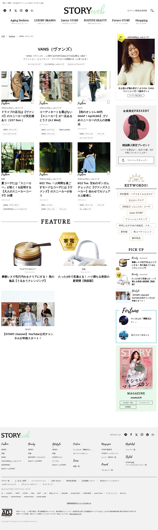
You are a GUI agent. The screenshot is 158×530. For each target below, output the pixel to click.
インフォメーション (38, 481)
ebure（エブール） (48, 130)
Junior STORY (136, 213)
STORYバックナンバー (109, 453)
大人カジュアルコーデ (76, 64)
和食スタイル (53, 493)
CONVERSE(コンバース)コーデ (15, 209)
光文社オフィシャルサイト (109, 481)
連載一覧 (76, 466)
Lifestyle (56, 444)
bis (45, 493)
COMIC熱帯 (87, 493)
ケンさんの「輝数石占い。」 (83, 450)
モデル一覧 (5, 481)
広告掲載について (88, 481)
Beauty (31, 444)
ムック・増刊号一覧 (108, 457)
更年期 (124, 232)
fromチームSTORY (8, 469)
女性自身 (65, 493)
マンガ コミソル (111, 493)
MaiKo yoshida (64, 130)
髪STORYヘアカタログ (36, 457)
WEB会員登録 (71, 481)
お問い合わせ (56, 481)
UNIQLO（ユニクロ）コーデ (136, 206)
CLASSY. (9, 493)
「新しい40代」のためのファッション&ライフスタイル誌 (22, 3)
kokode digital (41, 496)
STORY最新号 (106, 450)
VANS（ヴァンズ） (10, 130)
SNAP (3, 457)
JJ (2, 493)
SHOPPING (5, 465)
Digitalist (130, 444)
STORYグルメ (57, 457)
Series (75, 461)
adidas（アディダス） (11, 205)
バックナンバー (144, 402)
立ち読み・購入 (128, 402)
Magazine (106, 444)
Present (104, 464)
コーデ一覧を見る (135, 96)
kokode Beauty (16, 496)
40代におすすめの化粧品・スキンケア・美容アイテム (137, 225)
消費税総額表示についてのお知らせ (79, 503)
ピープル (55, 461)
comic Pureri (98, 493)
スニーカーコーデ (34, 64)
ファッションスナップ (136, 219)
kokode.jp (4, 496)
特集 (3, 453)
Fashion (4, 444)
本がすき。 (123, 493)
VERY (18, 493)
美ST (39, 493)
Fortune (76, 444)
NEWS (3, 450)
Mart (32, 493)
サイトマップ (48, 484)
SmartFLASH (75, 493)
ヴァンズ (101, 134)
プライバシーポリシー (29, 484)
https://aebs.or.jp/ (75, 514)
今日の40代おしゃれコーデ (11, 461)
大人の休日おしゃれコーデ (54, 64)
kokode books (29, 496)
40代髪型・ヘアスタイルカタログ (136, 194)
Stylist (129, 457)
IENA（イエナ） (47, 205)
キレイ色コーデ (85, 209)
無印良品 (136, 238)
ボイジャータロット (140, 335)
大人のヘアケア (136, 200)
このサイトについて (8, 484)
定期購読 (128, 407)
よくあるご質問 (20, 481)
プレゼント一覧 (107, 470)
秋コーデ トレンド (143, 232)
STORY (25, 493)
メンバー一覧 (130, 450)
